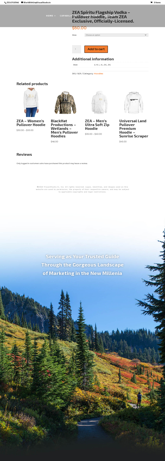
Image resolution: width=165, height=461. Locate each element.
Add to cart (96, 49)
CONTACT (110, 16)
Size (74, 35)
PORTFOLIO (90, 16)
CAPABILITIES (68, 16)
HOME (49, 16)
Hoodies (98, 73)
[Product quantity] (76, 49)
